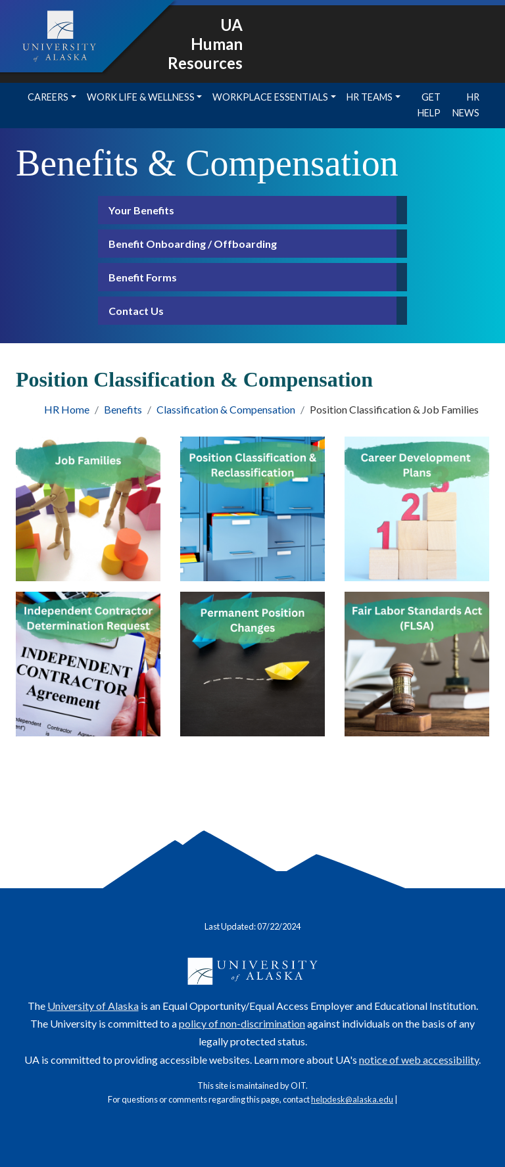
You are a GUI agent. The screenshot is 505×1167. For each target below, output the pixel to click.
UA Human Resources (205, 43)
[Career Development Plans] (417, 509)
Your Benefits (141, 210)
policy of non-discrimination (242, 1023)
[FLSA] (417, 664)
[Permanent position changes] (252, 664)
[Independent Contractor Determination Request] (88, 664)
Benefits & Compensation (207, 163)
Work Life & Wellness (141, 97)
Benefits (123, 409)
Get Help (429, 104)
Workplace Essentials (270, 97)
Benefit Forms (142, 277)
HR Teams (370, 97)
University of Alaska (93, 1005)
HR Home (66, 409)
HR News (465, 104)
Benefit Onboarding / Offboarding (192, 243)
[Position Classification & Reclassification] (252, 509)
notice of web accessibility (419, 1059)
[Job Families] (88, 509)
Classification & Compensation (225, 409)
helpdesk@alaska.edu (352, 1099)
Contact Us (136, 310)
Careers (48, 97)
